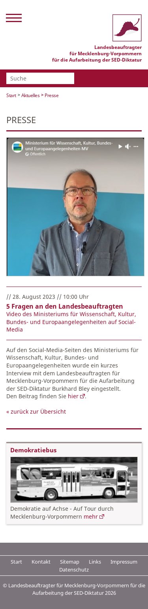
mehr (91, 516)
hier (73, 396)
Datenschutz (74, 569)
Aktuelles (30, 95)
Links (95, 561)
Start (11, 95)
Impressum (124, 561)
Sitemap (69, 561)
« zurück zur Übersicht (36, 411)
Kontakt (41, 561)
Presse (51, 95)
